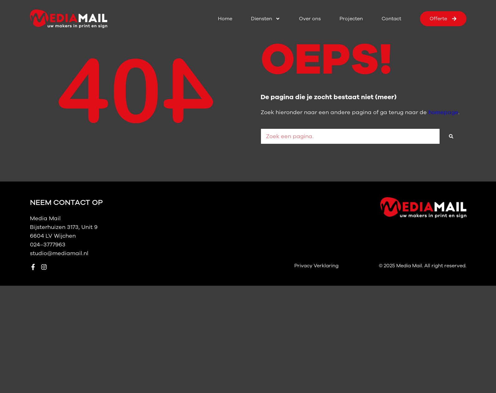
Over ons (310, 18)
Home (225, 18)
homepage (443, 112)
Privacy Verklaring (316, 265)
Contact (391, 18)
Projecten (351, 18)
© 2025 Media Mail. (401, 265)
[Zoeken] (451, 136)
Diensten (265, 18)
